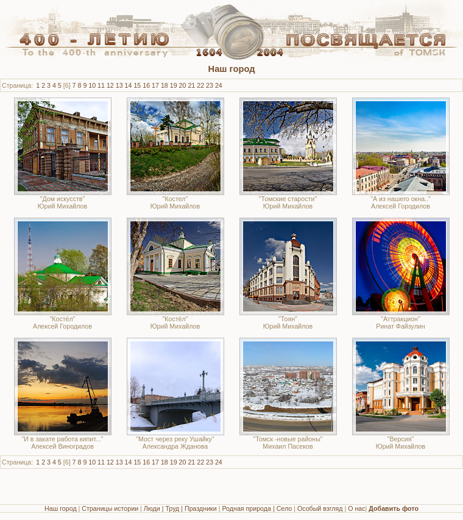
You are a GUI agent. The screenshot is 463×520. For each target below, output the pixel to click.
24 (218, 85)
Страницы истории (110, 508)
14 (128, 85)
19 (173, 85)
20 (182, 85)
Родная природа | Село (257, 508)
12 (110, 85)
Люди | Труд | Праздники (180, 508)
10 (92, 85)
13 (119, 85)
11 (101, 85)
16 (146, 85)
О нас (356, 508)
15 (137, 85)
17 (155, 85)
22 (200, 85)
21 (191, 85)
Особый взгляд (320, 508)
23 (209, 85)
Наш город (60, 508)
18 (164, 85)
